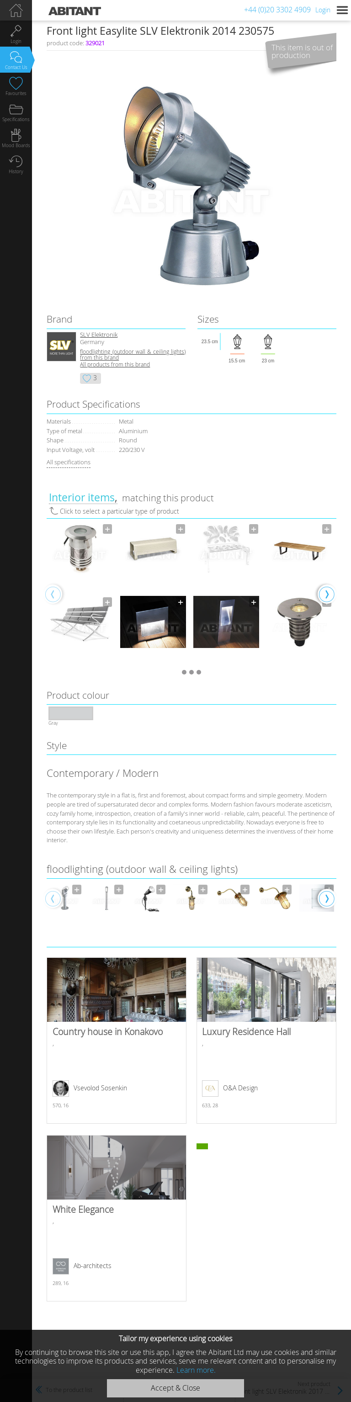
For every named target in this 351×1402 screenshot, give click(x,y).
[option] (80, 593)
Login (322, 9)
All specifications (68, 462)
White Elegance (116, 1218)
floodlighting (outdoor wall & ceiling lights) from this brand (133, 354)
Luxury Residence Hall (266, 1040)
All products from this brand (115, 364)
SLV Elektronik (98, 335)
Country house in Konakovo (116, 1040)
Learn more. (196, 1370)
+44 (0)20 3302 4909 (277, 10)
